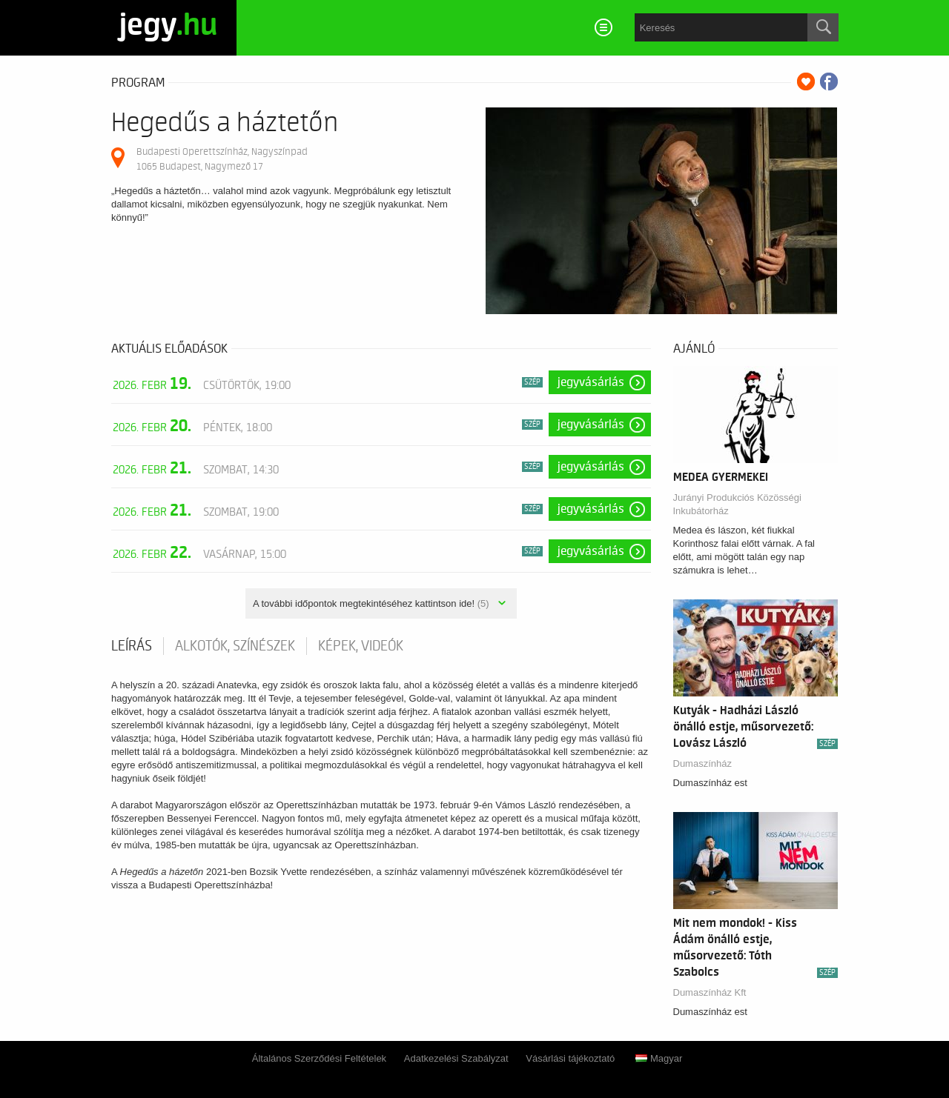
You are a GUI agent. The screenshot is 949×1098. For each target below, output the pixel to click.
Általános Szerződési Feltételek (319, 1058)
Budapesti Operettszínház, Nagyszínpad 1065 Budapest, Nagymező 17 (222, 159)
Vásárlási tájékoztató (570, 1058)
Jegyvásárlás (591, 382)
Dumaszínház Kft (710, 992)
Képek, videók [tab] (360, 646)
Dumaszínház (702, 763)
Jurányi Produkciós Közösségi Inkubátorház (737, 504)
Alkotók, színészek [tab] (235, 646)
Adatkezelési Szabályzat (456, 1058)
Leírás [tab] (131, 646)
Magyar (658, 1058)
